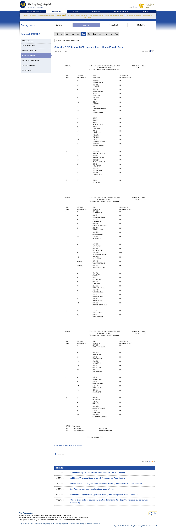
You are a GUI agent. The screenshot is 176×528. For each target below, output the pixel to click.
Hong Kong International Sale (114, 15)
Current (58, 25)
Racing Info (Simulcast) (46, 15)
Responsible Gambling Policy (70, 523)
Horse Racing (150, 4)
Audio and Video (81, 15)
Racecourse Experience (33, 11)
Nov (100, 34)
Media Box (141, 25)
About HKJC (146, 11)
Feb (83, 34)
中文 (136, 7)
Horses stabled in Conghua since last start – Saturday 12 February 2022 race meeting (106, 484)
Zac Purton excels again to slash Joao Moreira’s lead (92, 489)
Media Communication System (40, 523)
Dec (94, 34)
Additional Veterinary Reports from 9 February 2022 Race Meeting (97, 478)
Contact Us (26, 523)
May (67, 34)
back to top (60, 454)
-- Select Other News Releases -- (67, 40)
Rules (58, 523)
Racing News (60, 15)
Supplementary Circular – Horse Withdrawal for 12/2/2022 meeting (97, 473)
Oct (105, 34)
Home (130, 7)
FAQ (20, 523)
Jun (62, 34)
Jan (89, 34)
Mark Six (148, 7)
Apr (73, 34)
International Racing (96, 15)
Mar (78, 34)
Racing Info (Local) (30, 15)
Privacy (82, 523)
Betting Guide (147, 15)
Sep (111, 34)
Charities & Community (121, 11)
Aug (116, 34)
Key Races (70, 15)
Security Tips (96, 523)
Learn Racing (88, 17)
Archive (86, 25)
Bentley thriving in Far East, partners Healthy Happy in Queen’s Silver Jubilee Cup (104, 495)
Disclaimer (88, 523)
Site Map (52, 523)
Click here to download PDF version (68, 446)
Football (148, 5)
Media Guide (114, 25)
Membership (96, 11)
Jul (57, 34)
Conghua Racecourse (134, 15)
